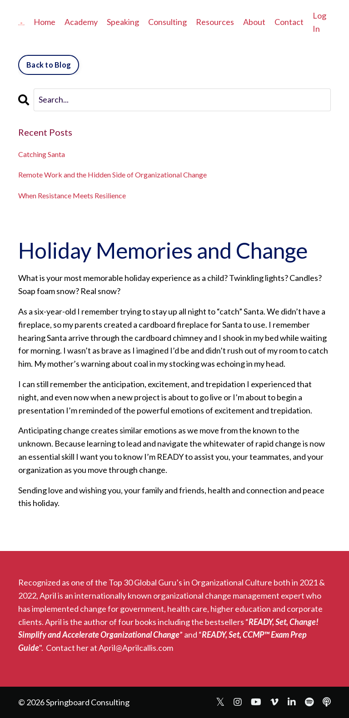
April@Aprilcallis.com (136, 648)
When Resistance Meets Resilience (72, 195)
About (254, 22)
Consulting (167, 22)
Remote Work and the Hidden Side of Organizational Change (112, 174)
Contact (289, 22)
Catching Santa (41, 154)
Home (44, 22)
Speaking (123, 22)
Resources (215, 22)
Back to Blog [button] (48, 64)
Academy (81, 22)
